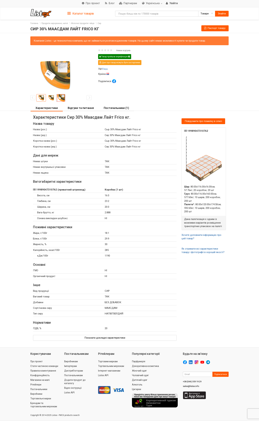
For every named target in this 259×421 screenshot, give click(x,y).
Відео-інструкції (73, 388)
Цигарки (136, 389)
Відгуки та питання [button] (81, 108)
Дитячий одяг (139, 380)
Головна (34, 23)
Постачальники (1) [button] (116, 108)
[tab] (80, 13)
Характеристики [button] (47, 108)
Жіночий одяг (139, 370)
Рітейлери (35, 384)
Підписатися (220, 374)
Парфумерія (138, 361)
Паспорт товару (214, 28)
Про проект (36, 361)
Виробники (36, 394)
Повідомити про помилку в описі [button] (203, 121)
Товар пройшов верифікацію (114, 56)
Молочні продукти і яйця (82, 23)
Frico (105, 69)
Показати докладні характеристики (104, 337)
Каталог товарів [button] (80, 13)
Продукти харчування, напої (54, 23)
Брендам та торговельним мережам (43, 405)
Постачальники (38, 389)
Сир (99, 23)
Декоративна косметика (145, 366)
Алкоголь (137, 384)
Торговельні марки (40, 398)
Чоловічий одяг (140, 375)
